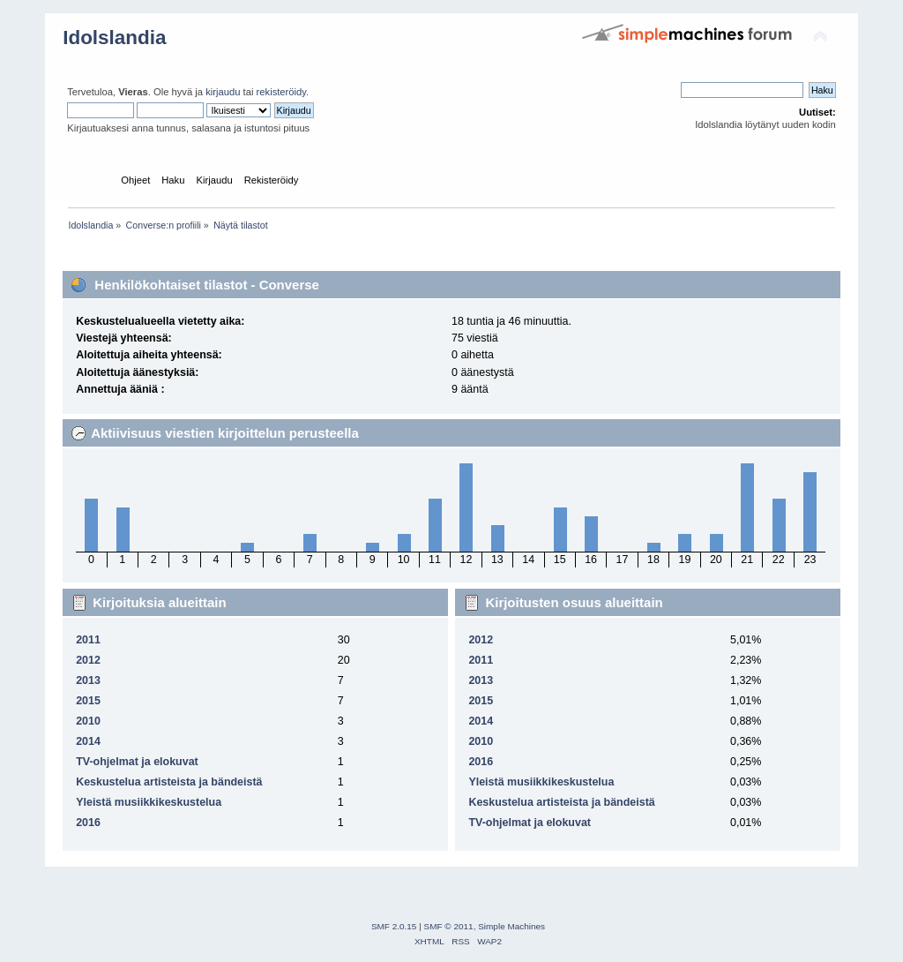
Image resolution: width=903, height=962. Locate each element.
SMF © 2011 (449, 926)
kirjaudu (222, 91)
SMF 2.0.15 (394, 926)
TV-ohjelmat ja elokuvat (137, 761)
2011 (88, 640)
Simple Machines (511, 926)
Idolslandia (114, 37)
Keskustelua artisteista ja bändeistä (169, 782)
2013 (88, 680)
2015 (88, 701)
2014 (88, 741)
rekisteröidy (282, 91)
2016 (88, 822)
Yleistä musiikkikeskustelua (148, 802)
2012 (88, 660)
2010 (88, 721)
